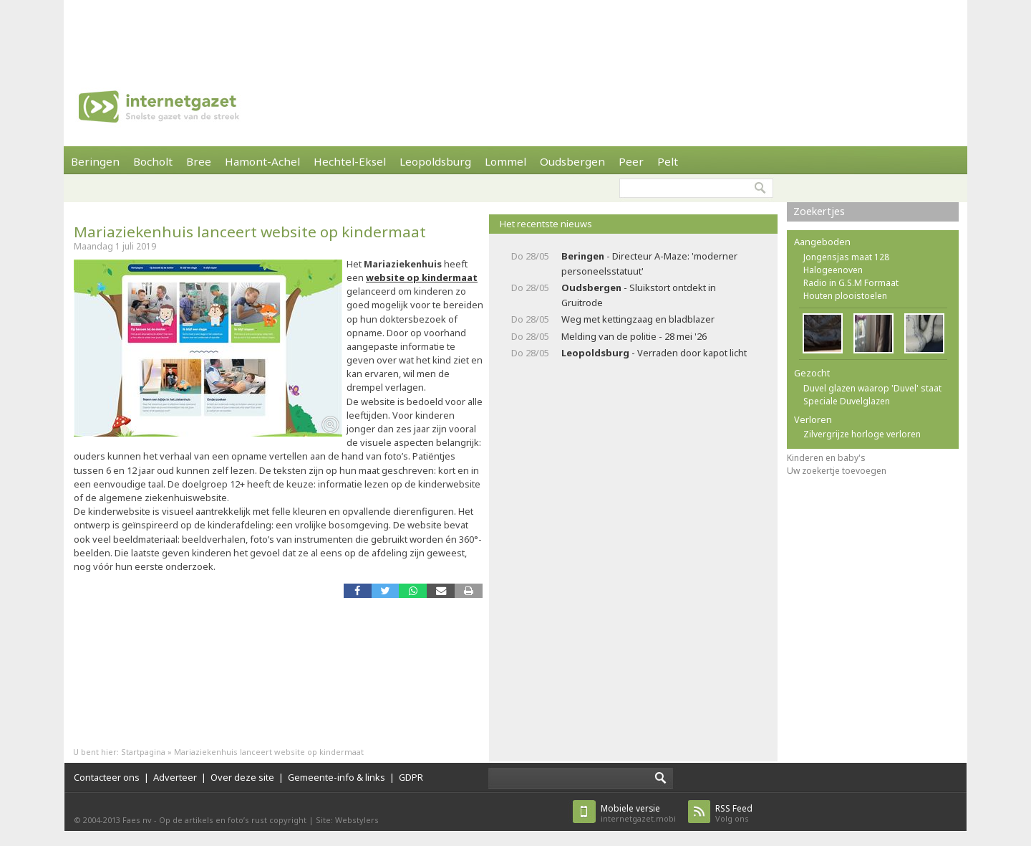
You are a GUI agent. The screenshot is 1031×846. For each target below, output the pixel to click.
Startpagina (143, 751)
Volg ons (733, 813)
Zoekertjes (819, 211)
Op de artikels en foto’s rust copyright (232, 819)
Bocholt (153, 161)
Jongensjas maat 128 (846, 257)
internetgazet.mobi (638, 813)
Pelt (667, 161)
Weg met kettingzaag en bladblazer (638, 319)
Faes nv (137, 819)
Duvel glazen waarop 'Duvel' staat (872, 388)
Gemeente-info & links (336, 777)
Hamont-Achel (262, 161)
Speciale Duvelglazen (846, 401)
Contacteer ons (107, 777)
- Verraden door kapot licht (654, 352)
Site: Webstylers (347, 819)
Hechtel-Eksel (350, 161)
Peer (631, 161)
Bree (198, 161)
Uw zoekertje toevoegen (836, 471)
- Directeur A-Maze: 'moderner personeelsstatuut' (649, 263)
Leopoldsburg (435, 161)
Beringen (95, 161)
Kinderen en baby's (826, 458)
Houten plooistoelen (845, 296)
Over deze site (242, 777)
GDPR (411, 777)
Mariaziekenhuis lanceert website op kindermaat (250, 232)
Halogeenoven (833, 270)
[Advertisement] (515, 32)
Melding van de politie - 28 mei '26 (634, 336)
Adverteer (175, 777)
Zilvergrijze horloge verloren (862, 434)
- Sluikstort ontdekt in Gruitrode (638, 295)
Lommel (505, 161)
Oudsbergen (572, 161)
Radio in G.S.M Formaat (851, 283)
